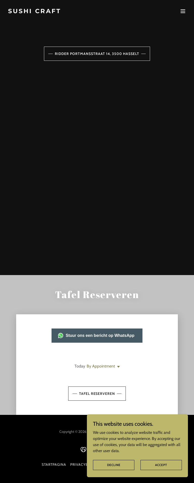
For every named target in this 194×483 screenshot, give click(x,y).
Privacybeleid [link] (84, 464)
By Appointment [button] (101, 366)
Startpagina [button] (54, 464)
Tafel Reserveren (97, 393)
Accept (161, 465)
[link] (34, 11)
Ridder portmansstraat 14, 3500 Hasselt (97, 53)
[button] (183, 11)
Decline (113, 465)
